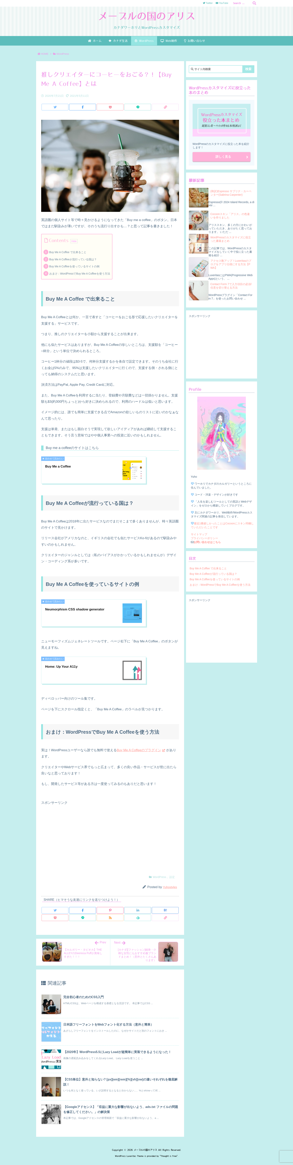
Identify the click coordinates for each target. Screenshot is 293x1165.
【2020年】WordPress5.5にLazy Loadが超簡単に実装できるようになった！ (117, 1052)
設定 (172, 877)
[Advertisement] (110, 837)
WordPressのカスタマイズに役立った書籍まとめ (230, 239)
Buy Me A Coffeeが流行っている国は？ (73, 259)
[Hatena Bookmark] (165, 910)
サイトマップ (199, 534)
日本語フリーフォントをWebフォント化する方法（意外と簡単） (108, 1024)
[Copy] (165, 107)
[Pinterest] (110, 910)
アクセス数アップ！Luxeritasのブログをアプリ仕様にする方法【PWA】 (230, 264)
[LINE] (137, 107)
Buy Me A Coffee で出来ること (68, 252)
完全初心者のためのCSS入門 (83, 997)
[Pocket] (110, 107)
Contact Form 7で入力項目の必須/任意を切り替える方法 (231, 286)
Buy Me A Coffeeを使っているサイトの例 (74, 266)
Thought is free (169, 1156)
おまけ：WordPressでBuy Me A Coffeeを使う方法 (79, 273)
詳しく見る (223, 156)
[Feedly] (137, 917)
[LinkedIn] (137, 910)
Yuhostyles (170, 887)
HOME (45, 53)
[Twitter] (55, 107)
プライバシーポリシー (204, 538)
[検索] (254, 3)
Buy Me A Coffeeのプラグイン (139, 750)
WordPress (63, 53)
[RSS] (110, 917)
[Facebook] (82, 107)
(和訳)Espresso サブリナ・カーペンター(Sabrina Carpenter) (231, 193)
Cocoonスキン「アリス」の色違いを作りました (230, 215)
